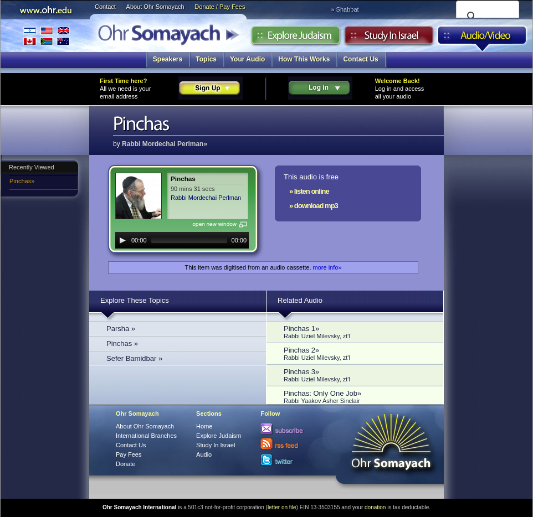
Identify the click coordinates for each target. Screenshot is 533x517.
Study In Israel (215, 445)
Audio (482, 38)
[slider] (189, 240)
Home (204, 426)
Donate (125, 464)
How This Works (304, 59)
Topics (206, 59)
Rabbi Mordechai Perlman (206, 197)
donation (375, 507)
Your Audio (247, 59)
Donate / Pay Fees (219, 6)
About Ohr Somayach (155, 6)
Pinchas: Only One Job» (358, 396)
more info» (327, 267)
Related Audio (300, 300)
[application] (182, 240)
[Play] (122, 240)
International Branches (46, 35)
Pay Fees (128, 454)
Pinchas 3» (358, 375)
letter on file (282, 507)
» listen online (309, 191)
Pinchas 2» (358, 353)
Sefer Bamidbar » (134, 358)
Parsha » (120, 328)
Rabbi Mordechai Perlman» (164, 144)
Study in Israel (388, 38)
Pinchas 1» (358, 331)
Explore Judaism (295, 38)
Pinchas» (21, 181)
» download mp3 (313, 205)
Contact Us (360, 59)
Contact (105, 6)
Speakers (167, 59)
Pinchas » (122, 343)
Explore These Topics (134, 300)
